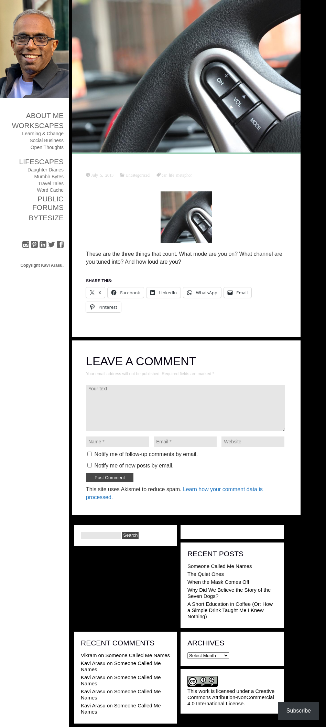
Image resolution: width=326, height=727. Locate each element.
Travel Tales (51, 183)
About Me (45, 115)
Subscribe (298, 711)
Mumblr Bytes (49, 176)
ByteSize (46, 218)
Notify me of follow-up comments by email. (146, 454)
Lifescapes (41, 162)
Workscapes (38, 125)
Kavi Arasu (93, 663)
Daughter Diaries (46, 169)
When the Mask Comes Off (218, 582)
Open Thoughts (47, 147)
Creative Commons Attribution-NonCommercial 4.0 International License (230, 697)
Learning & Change (43, 133)
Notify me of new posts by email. (133, 465)
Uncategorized (138, 175)
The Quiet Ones (205, 574)
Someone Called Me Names (219, 566)
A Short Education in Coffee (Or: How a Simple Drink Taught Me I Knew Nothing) (230, 610)
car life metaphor (177, 175)
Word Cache (50, 190)
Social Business (47, 140)
